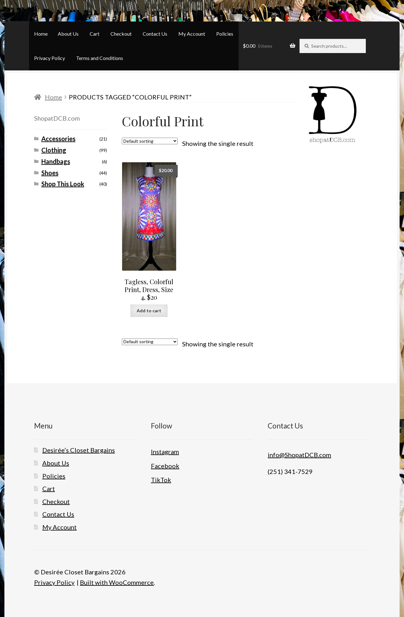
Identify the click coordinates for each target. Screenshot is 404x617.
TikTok (161, 479)
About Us (68, 34)
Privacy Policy (49, 58)
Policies (224, 34)
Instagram (165, 451)
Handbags (55, 161)
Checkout (121, 34)
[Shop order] (150, 141)
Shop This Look (62, 184)
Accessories (58, 138)
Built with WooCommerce (117, 582)
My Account (191, 34)
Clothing (53, 150)
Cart (94, 34)
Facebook (165, 466)
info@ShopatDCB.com (299, 454)
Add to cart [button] (149, 310)
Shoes (49, 173)
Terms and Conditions (99, 58)
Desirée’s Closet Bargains (78, 450)
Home (41, 34)
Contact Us (155, 34)
